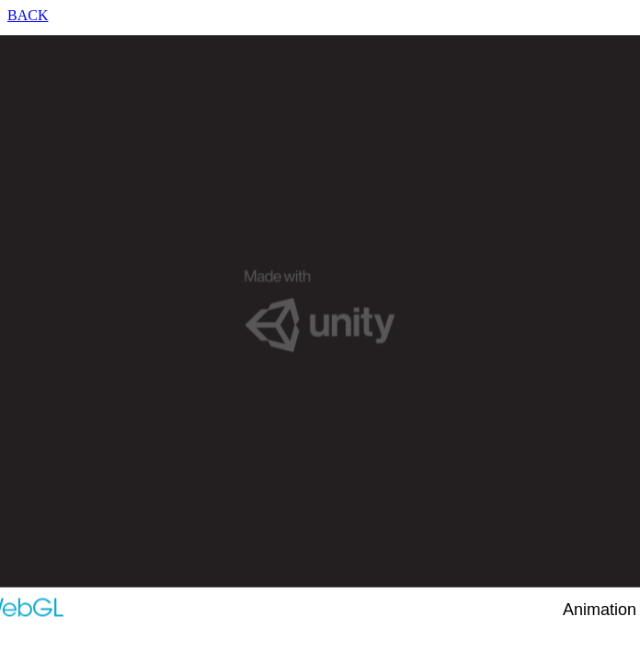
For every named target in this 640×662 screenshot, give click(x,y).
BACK (27, 15)
